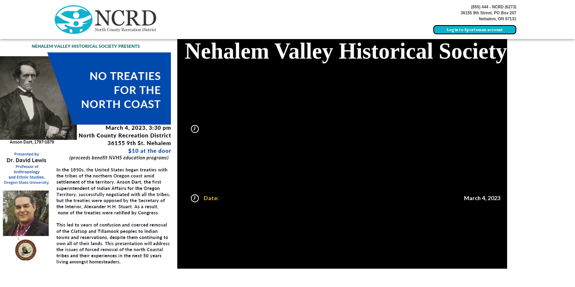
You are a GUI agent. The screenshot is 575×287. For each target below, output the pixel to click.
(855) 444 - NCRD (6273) (494, 7)
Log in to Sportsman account (475, 30)
